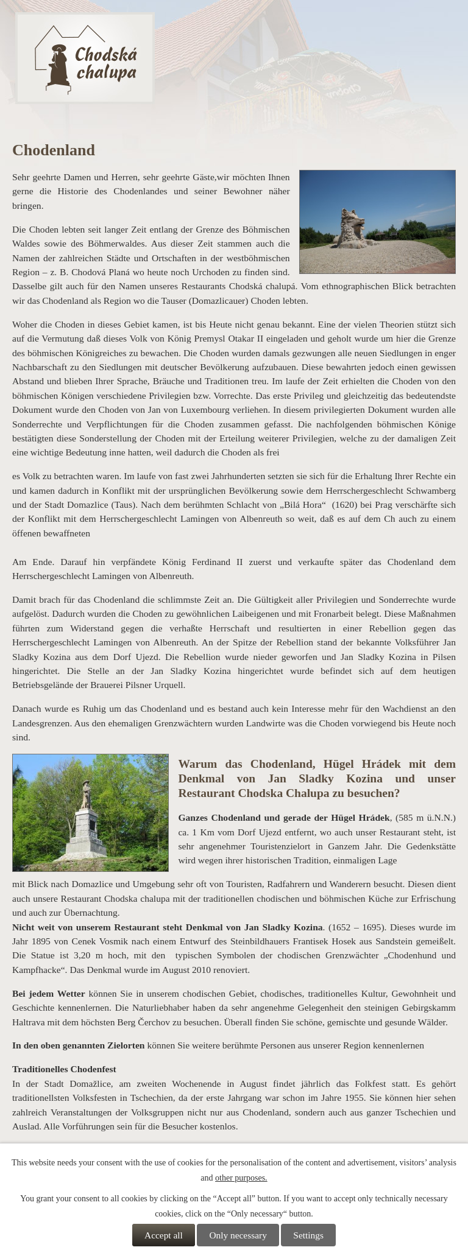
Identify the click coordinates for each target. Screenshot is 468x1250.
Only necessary (237, 1235)
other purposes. (241, 1177)
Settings (308, 1235)
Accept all (163, 1235)
